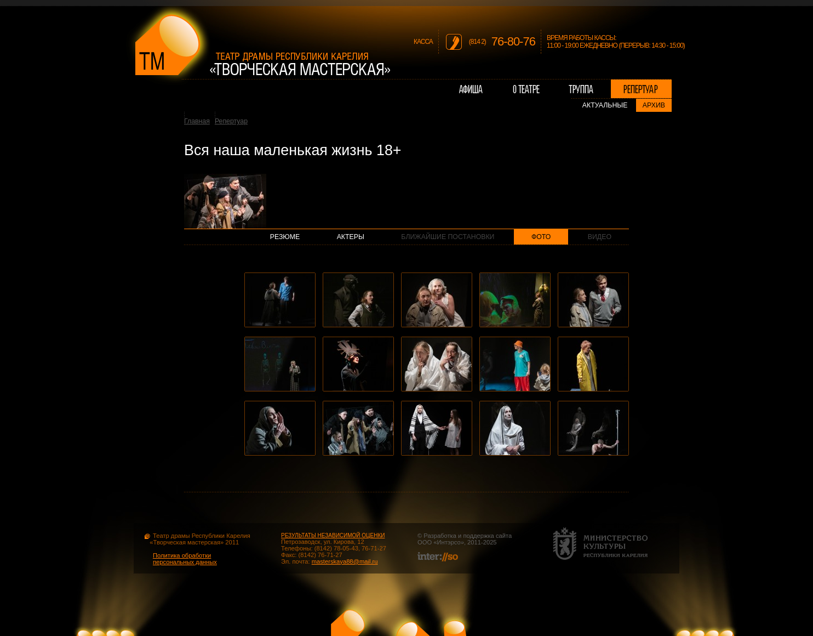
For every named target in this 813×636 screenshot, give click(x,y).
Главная (197, 121)
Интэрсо (448, 542)
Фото (541, 237)
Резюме (285, 237)
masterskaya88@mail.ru (345, 561)
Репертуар (231, 121)
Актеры (350, 237)
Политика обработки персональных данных (185, 558)
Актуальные (605, 105)
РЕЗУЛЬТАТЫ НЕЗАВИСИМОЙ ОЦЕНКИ (333, 535)
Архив (654, 105)
